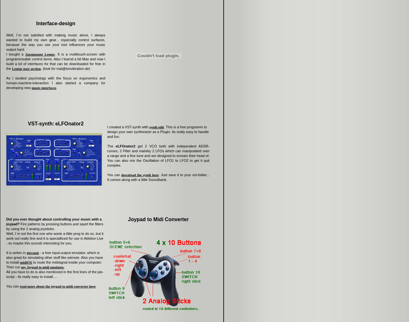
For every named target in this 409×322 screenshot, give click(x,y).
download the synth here (139, 175)
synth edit (156, 127)
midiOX (26, 262)
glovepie (33, 253)
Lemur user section (26, 69)
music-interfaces (44, 88)
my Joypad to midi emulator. (42, 267)
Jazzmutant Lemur (40, 54)
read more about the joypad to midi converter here (58, 286)
